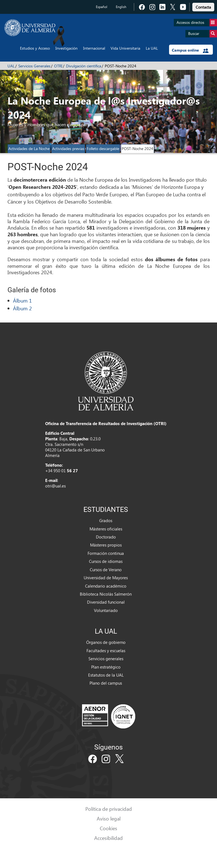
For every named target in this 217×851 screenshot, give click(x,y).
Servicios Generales (34, 65)
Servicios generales (105, 658)
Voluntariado (106, 610)
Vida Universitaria (125, 48)
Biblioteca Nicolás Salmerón (106, 594)
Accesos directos (197, 22)
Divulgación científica (83, 65)
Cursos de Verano (106, 569)
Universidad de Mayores (106, 577)
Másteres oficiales (106, 529)
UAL (11, 65)
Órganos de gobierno (106, 642)
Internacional (94, 48)
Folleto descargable (103, 148)
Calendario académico (105, 586)
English (121, 7)
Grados (105, 520)
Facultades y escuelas (105, 650)
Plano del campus (106, 683)
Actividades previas (68, 148)
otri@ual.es (55, 486)
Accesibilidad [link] (108, 837)
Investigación (66, 48)
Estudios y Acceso (35, 48)
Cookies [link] (108, 828)
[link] (203, 6)
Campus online (190, 50)
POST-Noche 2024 (137, 148)
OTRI (58, 65)
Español (101, 7)
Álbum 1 (22, 300)
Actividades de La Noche (29, 148)
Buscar (202, 33)
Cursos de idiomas (105, 561)
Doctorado (106, 537)
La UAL (152, 48)
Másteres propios (106, 545)
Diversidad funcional (106, 602)
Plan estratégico (106, 667)
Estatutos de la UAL (106, 675)
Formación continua (106, 553)
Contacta (203, 7)
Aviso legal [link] (109, 818)
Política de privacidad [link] (108, 808)
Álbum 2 (22, 308)
